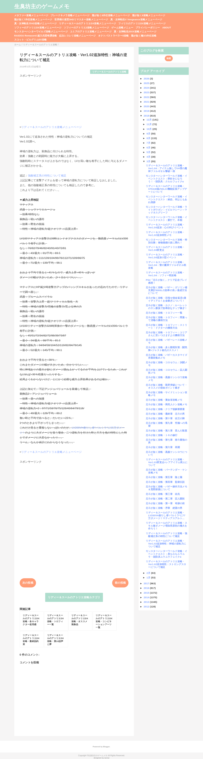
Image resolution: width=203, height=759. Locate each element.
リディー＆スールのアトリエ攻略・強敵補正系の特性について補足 (166, 534)
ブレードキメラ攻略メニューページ (70, 15)
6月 (149, 147)
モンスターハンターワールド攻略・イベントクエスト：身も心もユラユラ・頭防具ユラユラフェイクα (166, 554)
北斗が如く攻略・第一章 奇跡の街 (165, 503)
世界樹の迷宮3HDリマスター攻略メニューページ (81, 19)
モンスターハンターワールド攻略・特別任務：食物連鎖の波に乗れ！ (166, 241)
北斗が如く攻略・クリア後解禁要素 (165, 409)
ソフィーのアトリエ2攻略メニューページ (86, 27)
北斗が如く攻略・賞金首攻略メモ (164, 399)
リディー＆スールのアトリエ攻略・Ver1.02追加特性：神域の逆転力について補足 (166, 543)
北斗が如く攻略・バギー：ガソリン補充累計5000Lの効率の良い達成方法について (166, 290)
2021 (147, 101)
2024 (147, 87)
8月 (149, 138)
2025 (147, 83)
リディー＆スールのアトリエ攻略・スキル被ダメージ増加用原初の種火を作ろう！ (166, 525)
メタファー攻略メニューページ (31, 15)
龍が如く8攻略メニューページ (148, 15)
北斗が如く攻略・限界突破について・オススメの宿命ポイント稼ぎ (166, 386)
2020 (147, 106)
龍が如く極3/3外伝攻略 (144, 35)
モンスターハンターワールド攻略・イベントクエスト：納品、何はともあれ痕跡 (166, 199)
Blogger (106, 747)
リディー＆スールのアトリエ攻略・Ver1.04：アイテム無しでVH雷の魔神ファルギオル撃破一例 (166, 168)
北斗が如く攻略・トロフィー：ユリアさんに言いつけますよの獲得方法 (166, 334)
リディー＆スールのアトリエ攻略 (109, 72)
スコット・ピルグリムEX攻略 (30, 39)
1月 (149, 577)
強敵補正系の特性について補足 (47, 175)
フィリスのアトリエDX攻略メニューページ (142, 23)
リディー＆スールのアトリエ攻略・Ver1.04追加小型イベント (165, 256)
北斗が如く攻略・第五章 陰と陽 (164, 477)
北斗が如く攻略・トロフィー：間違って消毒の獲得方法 (166, 319)
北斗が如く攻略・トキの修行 (161, 435)
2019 (147, 111)
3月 (149, 161)
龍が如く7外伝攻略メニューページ (33, 19)
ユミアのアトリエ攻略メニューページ (90, 31)
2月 (149, 573)
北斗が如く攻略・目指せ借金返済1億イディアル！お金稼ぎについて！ (166, 299)
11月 (149, 124)
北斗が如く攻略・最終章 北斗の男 (165, 413)
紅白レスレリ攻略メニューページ (77, 35)
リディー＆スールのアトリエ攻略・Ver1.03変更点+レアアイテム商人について (166, 462)
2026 (147, 78)
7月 (149, 142)
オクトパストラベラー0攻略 (113, 35)
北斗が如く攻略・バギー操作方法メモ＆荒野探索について (166, 488)
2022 (147, 97)
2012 (147, 606)
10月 (149, 129)
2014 (147, 597)
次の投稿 (27, 582)
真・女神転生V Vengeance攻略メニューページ (136, 19)
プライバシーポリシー (148, 27)
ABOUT (166, 27)
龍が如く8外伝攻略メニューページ (111, 15)
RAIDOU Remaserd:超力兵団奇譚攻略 (35, 35)
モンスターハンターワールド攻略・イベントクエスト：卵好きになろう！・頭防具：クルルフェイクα (166, 178)
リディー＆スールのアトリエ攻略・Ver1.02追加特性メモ (165, 233)
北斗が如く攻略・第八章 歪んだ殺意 (166, 430)
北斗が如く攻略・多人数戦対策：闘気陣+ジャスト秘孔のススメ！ (166, 349)
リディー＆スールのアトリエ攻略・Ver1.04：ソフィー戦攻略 (165, 274)
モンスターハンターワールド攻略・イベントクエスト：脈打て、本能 (166, 218)
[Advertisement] (74, 100)
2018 (147, 115)
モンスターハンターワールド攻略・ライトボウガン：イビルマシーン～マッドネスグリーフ (166, 209)
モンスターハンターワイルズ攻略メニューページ (41, 31)
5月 (149, 152)
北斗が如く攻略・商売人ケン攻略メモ (166, 404)
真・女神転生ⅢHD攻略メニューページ (35, 23)
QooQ (106, 758)
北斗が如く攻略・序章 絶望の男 (164, 508)
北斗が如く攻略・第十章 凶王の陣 (165, 418)
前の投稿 (120, 582)
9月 (149, 133)
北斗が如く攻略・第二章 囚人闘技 (165, 498)
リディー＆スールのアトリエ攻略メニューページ (51, 127)
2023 (147, 92)
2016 (147, 588)
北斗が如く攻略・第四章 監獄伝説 (165, 482)
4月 (149, 156)
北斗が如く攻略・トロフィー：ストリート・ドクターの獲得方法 (166, 326)
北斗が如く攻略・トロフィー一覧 (164, 312)
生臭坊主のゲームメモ (41, 6)
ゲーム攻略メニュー (122, 27)
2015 (147, 592)
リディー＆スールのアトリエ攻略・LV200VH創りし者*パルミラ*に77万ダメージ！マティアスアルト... (165, 515)
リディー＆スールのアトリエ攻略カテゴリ (74, 597)
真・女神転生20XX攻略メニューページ (135, 31)
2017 (147, 583)
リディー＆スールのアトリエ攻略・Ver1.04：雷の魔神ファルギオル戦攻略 (166, 265)
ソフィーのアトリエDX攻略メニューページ (38, 27)
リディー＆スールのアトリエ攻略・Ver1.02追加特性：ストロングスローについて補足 (166, 564)
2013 (147, 602)
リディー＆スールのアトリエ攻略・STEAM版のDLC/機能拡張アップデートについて (166, 189)
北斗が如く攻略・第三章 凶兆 (163, 494)
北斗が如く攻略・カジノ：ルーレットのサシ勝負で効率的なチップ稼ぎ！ (166, 306)
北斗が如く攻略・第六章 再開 (163, 447)
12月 (149, 119)
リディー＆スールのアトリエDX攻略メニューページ (87, 23)
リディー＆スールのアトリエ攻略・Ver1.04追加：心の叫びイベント (165, 226)
